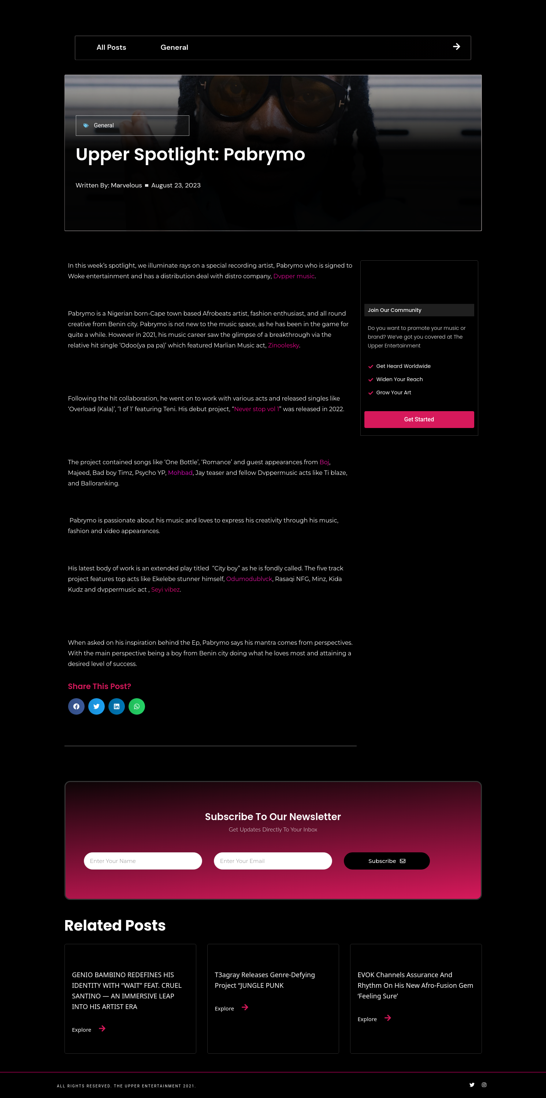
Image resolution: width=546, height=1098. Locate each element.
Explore (82, 1029)
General (174, 47)
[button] (76, 706)
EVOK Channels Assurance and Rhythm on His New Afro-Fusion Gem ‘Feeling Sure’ (415, 985)
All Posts (111, 47)
